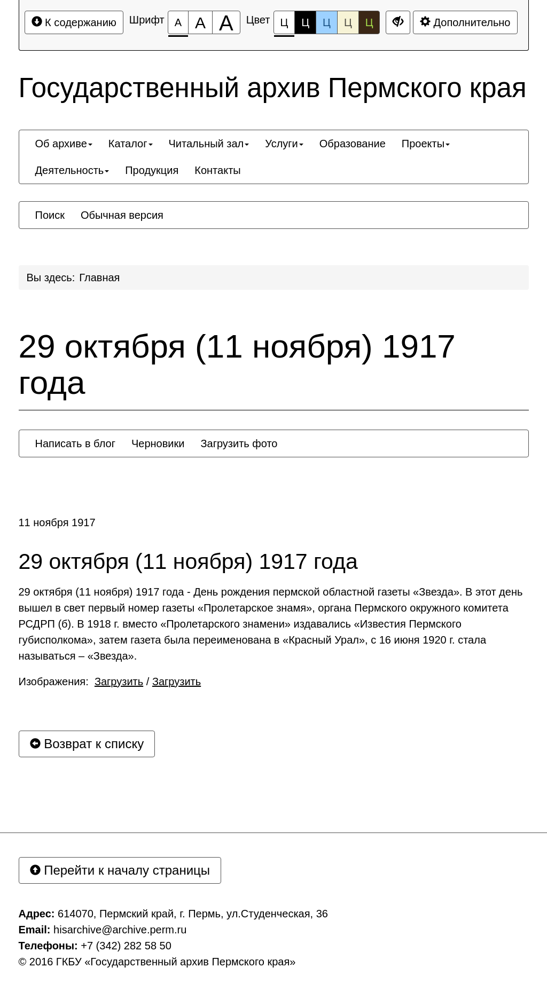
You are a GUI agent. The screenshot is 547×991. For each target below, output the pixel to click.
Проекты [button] (426, 143)
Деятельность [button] (72, 170)
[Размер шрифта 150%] (200, 22)
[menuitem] (63, 143)
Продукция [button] (151, 170)
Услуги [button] (284, 143)
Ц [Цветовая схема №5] (369, 22)
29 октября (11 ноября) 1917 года (237, 364)
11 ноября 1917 (57, 522)
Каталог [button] (130, 143)
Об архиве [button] (63, 143)
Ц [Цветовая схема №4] (348, 22)
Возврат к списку (87, 743)
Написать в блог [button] (75, 443)
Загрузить (119, 681)
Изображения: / (110, 681)
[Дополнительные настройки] (398, 22)
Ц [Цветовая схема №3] (327, 22)
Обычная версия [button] (122, 215)
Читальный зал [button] (209, 143)
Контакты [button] (217, 170)
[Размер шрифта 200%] (226, 22)
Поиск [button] (50, 215)
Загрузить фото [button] (238, 443)
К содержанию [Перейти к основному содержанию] (74, 22)
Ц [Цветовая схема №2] (305, 22)
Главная (99, 277)
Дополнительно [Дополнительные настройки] (465, 22)
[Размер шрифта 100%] (178, 22)
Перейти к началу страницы (120, 870)
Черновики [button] (157, 443)
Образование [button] (352, 143)
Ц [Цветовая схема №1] (284, 25)
